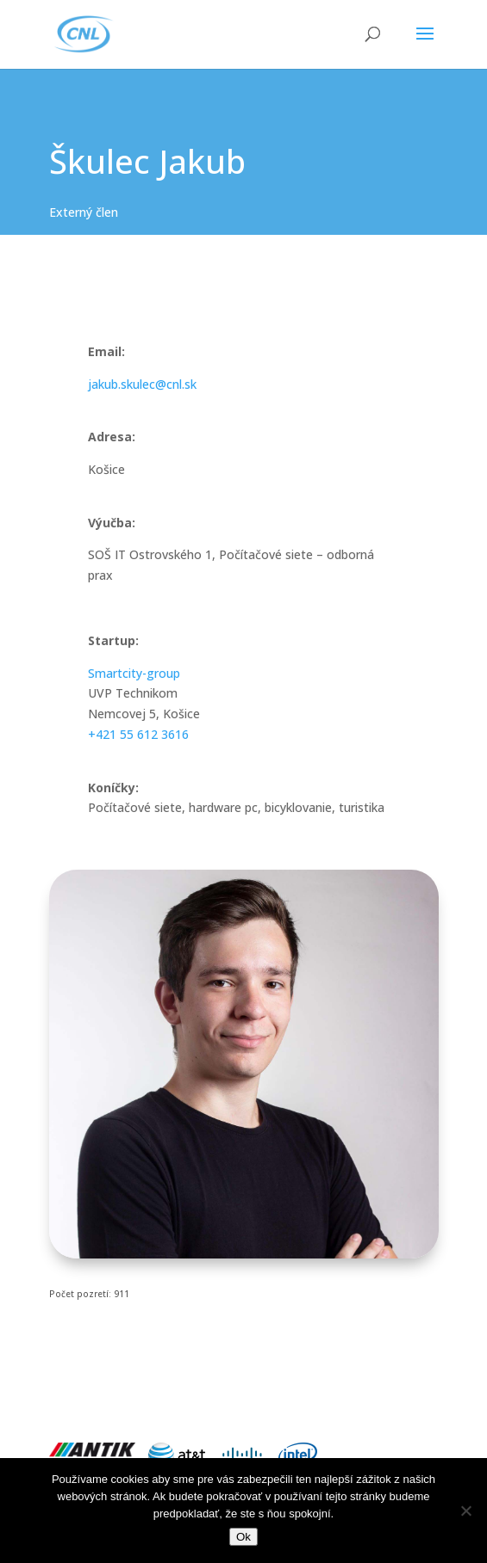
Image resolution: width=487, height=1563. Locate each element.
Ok (243, 1536)
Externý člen (83, 212)
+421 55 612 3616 (138, 734)
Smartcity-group (134, 673)
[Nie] (465, 1510)
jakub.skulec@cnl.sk (142, 384)
